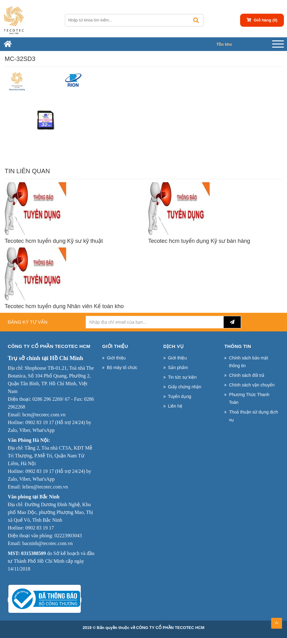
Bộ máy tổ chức (122, 367)
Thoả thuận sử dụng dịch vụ (253, 415)
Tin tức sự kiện (182, 377)
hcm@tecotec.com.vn (44, 414)
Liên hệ (175, 406)
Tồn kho (224, 44)
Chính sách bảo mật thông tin (248, 361)
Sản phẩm (178, 367)
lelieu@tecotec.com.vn (45, 486)
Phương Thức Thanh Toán (249, 398)
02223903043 (68, 535)
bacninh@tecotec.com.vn (47, 543)
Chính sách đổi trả (246, 375)
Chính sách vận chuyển (252, 384)
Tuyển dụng (179, 396)
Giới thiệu (116, 357)
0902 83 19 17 (39, 422)
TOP (276, 621)
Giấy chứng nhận (185, 386)
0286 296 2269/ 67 (51, 399)
